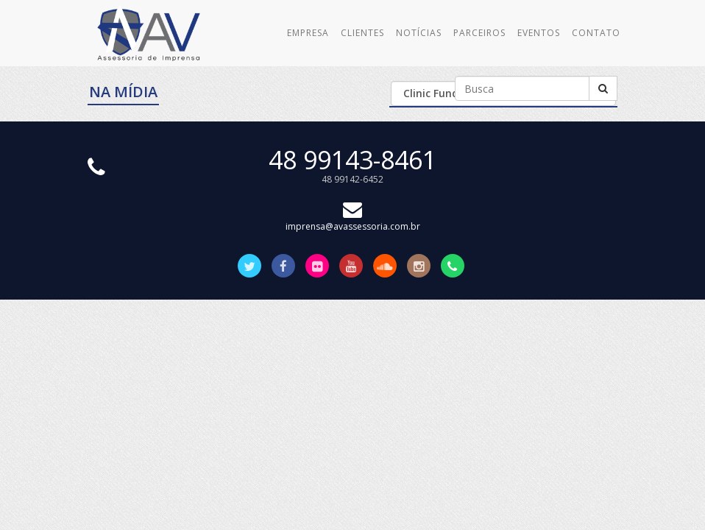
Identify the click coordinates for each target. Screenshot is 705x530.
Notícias (419, 32)
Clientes (362, 32)
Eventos (538, 32)
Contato (596, 32)
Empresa (308, 32)
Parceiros (479, 32)
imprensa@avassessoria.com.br (353, 220)
